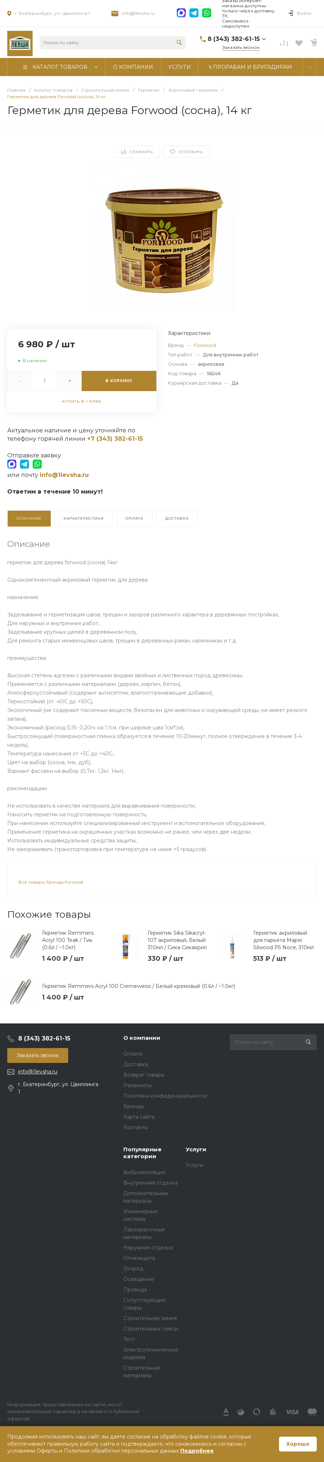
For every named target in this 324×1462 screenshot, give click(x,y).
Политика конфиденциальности (165, 1096)
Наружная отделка (148, 1247)
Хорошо (297, 1444)
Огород (133, 1268)
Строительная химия (150, 1318)
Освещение (138, 1279)
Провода (135, 1289)
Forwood (205, 345)
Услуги (196, 1149)
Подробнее (197, 1451)
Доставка (135, 1064)
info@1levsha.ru (138, 13)
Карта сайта (139, 1117)
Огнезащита (139, 1258)
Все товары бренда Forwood (51, 882)
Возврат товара (143, 1075)
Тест (129, 1339)
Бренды (133, 1106)
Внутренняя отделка (150, 1183)
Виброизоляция (144, 1172)
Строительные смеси (150, 1328)
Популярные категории (142, 1153)
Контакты (135, 1127)
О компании (141, 1037)
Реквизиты (137, 1085)
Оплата (132, 1054)
